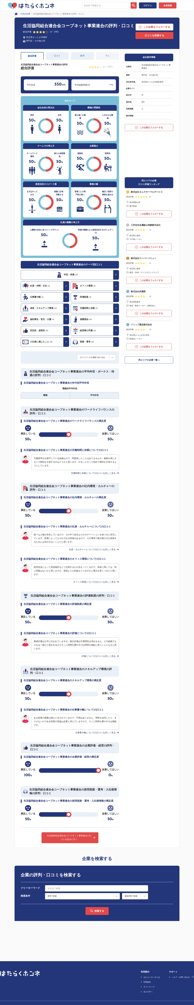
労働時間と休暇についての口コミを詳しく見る (93, 473)
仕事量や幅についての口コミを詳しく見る (95, 733)
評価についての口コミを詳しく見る (99, 656)
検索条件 (25, 896)
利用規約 (147, 968)
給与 (82, 56)
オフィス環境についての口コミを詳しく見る (94, 582)
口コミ (57, 56)
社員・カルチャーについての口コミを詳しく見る (92, 550)
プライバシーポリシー (22, 993)
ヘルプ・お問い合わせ (181, 964)
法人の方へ (148, 978)
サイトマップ (149, 973)
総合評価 (32, 56)
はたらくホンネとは (152, 964)
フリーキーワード (30, 888)
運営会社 (3, 993)
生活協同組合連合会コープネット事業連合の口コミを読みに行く (69, 838)
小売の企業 (25, 14)
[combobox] (106, 5)
